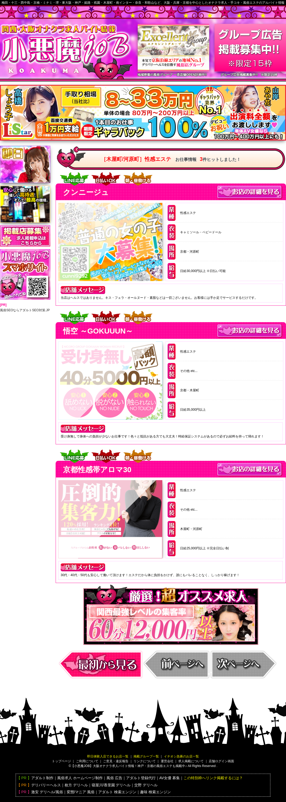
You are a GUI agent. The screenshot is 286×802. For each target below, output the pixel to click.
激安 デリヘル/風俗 (47, 792)
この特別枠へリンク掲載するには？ (213, 778)
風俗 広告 (114, 778)
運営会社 (167, 761)
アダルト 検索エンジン (117, 792)
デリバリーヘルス (46, 785)
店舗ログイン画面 (221, 761)
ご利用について (87, 761)
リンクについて (144, 761)
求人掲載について (191, 761)
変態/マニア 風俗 (81, 792)
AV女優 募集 (169, 778)
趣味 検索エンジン (155, 792)
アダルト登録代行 (141, 778)
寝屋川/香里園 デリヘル (111, 785)
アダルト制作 (42, 778)
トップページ (61, 761)
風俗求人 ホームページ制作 (80, 778)
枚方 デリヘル (76, 785)
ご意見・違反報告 (115, 761)
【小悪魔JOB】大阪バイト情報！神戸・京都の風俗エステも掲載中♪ (129, 766)
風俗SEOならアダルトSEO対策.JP (25, 310)
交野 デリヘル (146, 785)
